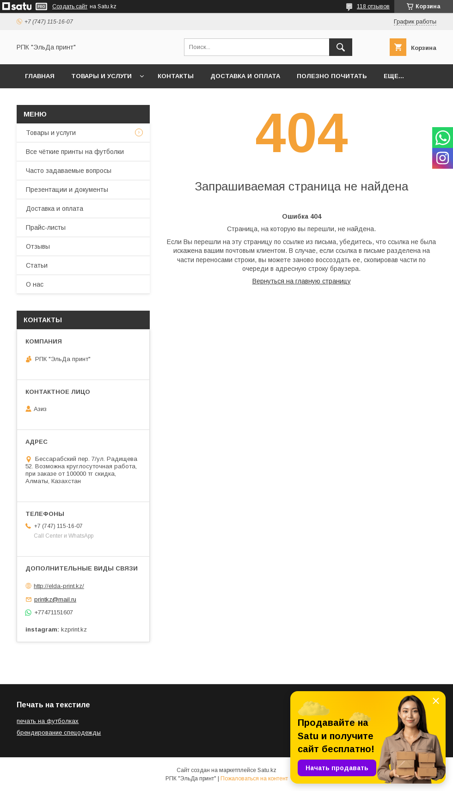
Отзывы (38, 246)
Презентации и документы (67, 189)
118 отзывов (373, 6)
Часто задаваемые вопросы (68, 170)
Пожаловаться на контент (254, 778)
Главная (40, 76)
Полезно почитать (332, 76)
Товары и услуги (101, 76)
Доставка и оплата (245, 76)
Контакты (176, 76)
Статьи (37, 265)
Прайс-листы (46, 227)
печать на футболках (48, 720)
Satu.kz (266, 770)
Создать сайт (69, 6)
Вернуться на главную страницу (301, 281)
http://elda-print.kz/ (59, 586)
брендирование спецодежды (59, 732)
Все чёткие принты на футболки (75, 151)
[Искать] (340, 47)
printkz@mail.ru (55, 599)
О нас (34, 284)
